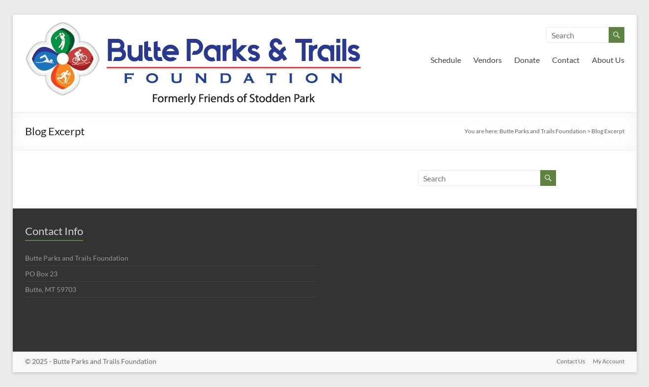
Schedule (446, 59)
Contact (566, 59)
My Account (608, 361)
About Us (608, 59)
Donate (527, 59)
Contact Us (570, 361)
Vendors (487, 59)
